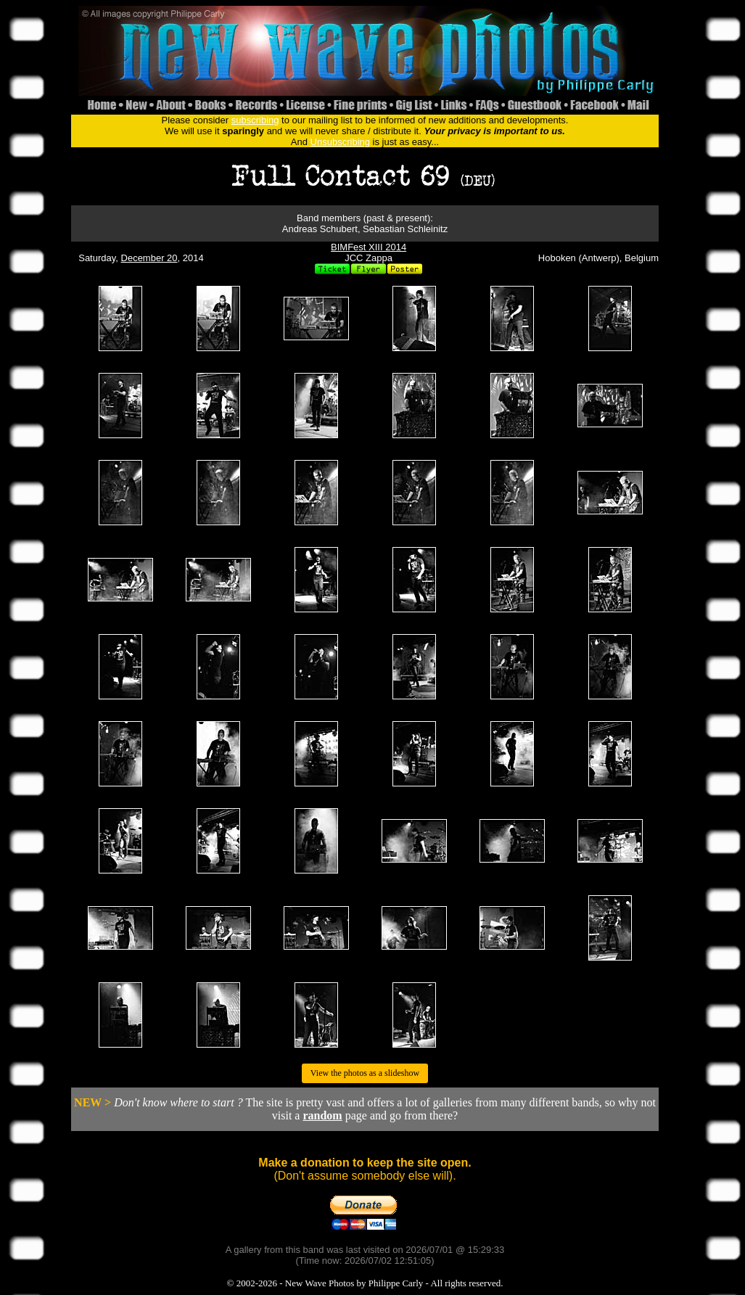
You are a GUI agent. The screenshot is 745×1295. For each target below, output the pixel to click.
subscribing (255, 120)
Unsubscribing (340, 141)
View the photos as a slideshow (364, 1073)
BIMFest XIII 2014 (368, 247)
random (322, 1115)
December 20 (149, 257)
